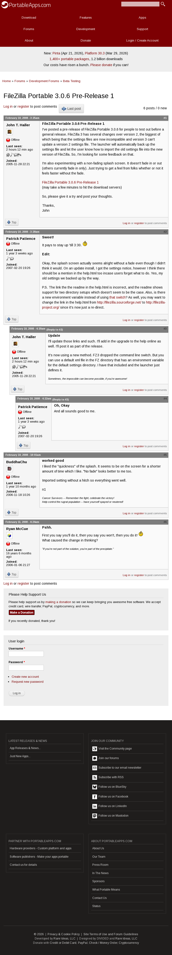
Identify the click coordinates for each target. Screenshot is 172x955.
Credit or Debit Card (63, 943)
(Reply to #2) (54, 329)
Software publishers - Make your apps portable (39, 856)
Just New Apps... (20, 756)
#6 (165, 521)
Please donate (101, 65)
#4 (165, 398)
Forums (29, 29)
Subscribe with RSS (108, 777)
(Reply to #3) (60, 399)
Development (85, 29)
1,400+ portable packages (69, 59)
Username (17, 648)
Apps (142, 17)
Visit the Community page (112, 748)
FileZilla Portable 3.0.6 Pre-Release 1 (70, 182)
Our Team (98, 856)
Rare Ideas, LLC (64, 938)
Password (17, 662)
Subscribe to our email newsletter (116, 768)
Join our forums (105, 758)
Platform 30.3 (95, 53)
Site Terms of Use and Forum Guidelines (111, 934)
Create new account (25, 676)
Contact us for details (23, 864)
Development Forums (44, 81)
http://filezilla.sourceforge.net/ (119, 302)
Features (86, 17)
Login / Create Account (142, 40)
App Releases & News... (25, 748)
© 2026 (39, 934)
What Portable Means (106, 889)
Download (29, 17)
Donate (86, 40)
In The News (100, 873)
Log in (8, 106)
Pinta (56, 53)
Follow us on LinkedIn (109, 806)
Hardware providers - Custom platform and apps (40, 848)
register (23, 106)
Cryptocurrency (129, 943)
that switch (117, 297)
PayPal (83, 943)
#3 (165, 328)
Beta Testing (71, 81)
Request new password (28, 681)
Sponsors (98, 881)
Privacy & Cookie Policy (64, 934)
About (29, 40)
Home (6, 81)
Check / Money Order (103, 943)
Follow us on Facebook (110, 796)
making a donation (58, 602)
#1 (165, 117)
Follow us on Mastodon (110, 815)
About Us (98, 848)
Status (96, 906)
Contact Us (99, 898)
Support (142, 29)
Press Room (100, 864)
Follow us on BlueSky (109, 787)
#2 (165, 231)
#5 (165, 454)
